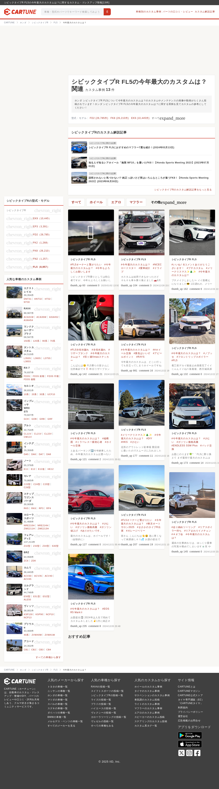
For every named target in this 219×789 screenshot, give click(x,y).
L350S (27, 358)
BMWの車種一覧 (57, 717)
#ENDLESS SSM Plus (185, 445)
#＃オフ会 (177, 534)
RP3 (41, 508)
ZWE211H (29, 528)
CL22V (48, 434)
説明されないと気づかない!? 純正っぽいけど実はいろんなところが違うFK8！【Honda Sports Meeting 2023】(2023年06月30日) (149, 179)
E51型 (36, 596)
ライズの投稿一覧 (101, 699)
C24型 (36, 484)
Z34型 (45, 546)
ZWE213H (43, 528)
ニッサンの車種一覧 (59, 691)
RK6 (33, 508)
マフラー (136, 202)
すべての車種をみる (102, 725)
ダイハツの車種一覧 (59, 712)
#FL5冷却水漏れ (79, 349)
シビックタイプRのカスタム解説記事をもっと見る (183, 189)
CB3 (41, 649)
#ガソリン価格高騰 (187, 442)
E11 (26, 469)
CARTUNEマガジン (189, 691)
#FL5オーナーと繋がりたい (86, 264)
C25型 (46, 484)
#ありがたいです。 (91, 530)
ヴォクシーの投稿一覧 (103, 712)
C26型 (27, 487)
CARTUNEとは (187, 686)
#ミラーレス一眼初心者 (89, 442)
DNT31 (28, 299)
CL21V (37, 434)
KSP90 (39, 614)
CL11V (27, 434)
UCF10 (51, 394)
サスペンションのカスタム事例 (152, 695)
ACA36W (41, 317)
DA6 (33, 454)
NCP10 (50, 614)
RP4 (48, 508)
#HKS (124, 442)
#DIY (149, 438)
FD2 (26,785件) (99, 118)
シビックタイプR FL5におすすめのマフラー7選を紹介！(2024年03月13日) (131, 147)
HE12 (51, 469)
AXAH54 (28, 320)
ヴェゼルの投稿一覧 (102, 721)
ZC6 (26, 561)
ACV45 (28, 579)
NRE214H (43, 525)
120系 (36, 341)
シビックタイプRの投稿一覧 (107, 695)
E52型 (46, 596)
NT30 (27, 302)
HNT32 (38, 299)
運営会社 (183, 716)
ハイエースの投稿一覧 (103, 708)
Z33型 (36, 546)
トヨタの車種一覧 (58, 686)
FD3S (27, 376)
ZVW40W (37, 635)
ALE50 (27, 599)
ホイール (96, 202)
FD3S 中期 (53, 376)
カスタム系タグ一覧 (145, 725)
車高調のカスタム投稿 (147, 699)
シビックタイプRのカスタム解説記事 (99, 132)
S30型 (55, 546)
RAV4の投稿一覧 (100, 686)
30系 (42, 394)
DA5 (26, 454)
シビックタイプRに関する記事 (102, 143)
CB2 (33, 649)
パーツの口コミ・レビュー (178, 11)
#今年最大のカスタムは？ (135, 264)
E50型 (27, 596)
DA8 (48, 454)
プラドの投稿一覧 (101, 704)
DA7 (41, 454)
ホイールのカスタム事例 (148, 686)
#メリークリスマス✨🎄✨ (136, 435)
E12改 (41, 469)
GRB (42, 419)
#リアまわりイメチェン (197, 530)
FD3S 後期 (30, 379)
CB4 (48, 649)
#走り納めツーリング (184, 527)
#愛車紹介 (144, 268)
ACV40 (49, 576)
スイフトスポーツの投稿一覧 (107, 691)
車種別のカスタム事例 (148, 11)
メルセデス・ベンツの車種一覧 (65, 721)
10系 (26, 394)
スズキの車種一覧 (58, 708)
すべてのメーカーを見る (61, 725)
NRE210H (29, 525)
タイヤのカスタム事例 (147, 691)
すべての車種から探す (48, 657)
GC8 (26, 419)
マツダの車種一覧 (58, 699)
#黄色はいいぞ (142, 353)
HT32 (48, 299)
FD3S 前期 (38, 376)
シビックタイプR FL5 (83, 259)
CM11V (28, 437)
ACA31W (29, 317)
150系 (27, 341)
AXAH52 (53, 317)
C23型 (27, 484)
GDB (34, 419)
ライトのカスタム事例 (147, 704)
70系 (52, 341)
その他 (169, 202)
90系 (44, 341)
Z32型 (27, 546)
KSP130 (28, 614)
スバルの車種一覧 (58, 704)
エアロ (116, 202)
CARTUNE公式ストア (190, 695)
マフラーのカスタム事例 (148, 708)
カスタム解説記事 (205, 11)
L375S (47, 358)
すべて (168, 118)
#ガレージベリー (135, 530)
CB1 (26, 649)
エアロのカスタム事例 (147, 712)
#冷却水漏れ (99, 349)
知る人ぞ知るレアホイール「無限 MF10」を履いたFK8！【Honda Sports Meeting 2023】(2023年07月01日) (149, 164)
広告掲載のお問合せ (189, 720)
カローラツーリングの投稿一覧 (108, 717)
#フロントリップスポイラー (193, 356)
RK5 (26, 508)
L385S (27, 361)
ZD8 (33, 561)
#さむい (134, 442)
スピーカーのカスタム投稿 (149, 717)
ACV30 (28, 576)
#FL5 (175, 360)
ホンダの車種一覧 (58, 695)
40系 (26, 635)
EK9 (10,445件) (140, 118)
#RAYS (140, 356)
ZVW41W (50, 635)
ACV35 (38, 576)
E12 (33, 469)
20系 (34, 394)
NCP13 (28, 617)
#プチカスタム (195, 268)
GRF (50, 419)
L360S (37, 358)
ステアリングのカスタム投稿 (150, 721)
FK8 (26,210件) (120, 118)
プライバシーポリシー (190, 712)
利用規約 (183, 707)
